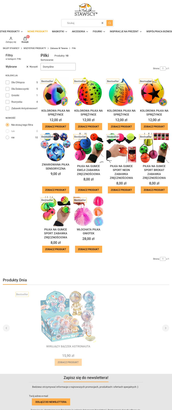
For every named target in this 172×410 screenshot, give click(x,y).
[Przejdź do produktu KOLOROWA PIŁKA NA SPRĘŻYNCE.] (56, 92)
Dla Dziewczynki (20, 88)
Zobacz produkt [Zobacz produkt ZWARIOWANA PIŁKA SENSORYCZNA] (55, 190)
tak (13, 131)
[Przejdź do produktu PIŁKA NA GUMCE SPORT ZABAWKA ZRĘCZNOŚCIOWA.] (56, 211)
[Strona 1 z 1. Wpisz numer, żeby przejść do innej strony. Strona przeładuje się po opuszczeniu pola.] (163, 68)
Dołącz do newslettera (50, 402)
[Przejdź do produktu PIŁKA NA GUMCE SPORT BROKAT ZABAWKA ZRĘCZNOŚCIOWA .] (154, 148)
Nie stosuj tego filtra (22, 124)
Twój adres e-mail (38, 396)
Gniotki (15, 95)
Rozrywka (16, 101)
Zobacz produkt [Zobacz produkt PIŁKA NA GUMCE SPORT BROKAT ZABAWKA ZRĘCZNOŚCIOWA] (154, 190)
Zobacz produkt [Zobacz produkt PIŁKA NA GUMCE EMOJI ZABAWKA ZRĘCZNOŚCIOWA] (88, 190)
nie (12, 137)
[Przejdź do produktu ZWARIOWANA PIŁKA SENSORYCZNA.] (56, 147)
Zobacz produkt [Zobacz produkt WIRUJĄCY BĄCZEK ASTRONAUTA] (68, 362)
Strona (156, 68)
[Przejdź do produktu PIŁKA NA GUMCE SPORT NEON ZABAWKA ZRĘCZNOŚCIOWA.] (121, 148)
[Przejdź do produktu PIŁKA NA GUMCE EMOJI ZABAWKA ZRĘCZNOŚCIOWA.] (88, 148)
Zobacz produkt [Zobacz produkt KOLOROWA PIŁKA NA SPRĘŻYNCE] (55, 126)
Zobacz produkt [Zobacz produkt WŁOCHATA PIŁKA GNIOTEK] (88, 249)
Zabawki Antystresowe (23, 108)
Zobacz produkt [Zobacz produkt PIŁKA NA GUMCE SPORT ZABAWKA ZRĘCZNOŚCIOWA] (55, 249)
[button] (109, 23)
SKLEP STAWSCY (11, 48)
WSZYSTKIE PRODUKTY (35, 48)
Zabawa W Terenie (59, 48)
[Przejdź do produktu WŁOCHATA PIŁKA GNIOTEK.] (88, 211)
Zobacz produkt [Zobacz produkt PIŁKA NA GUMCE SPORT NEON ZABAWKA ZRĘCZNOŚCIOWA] (121, 190)
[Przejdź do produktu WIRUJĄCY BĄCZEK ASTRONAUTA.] (68, 316)
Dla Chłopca (18, 82)
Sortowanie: (47, 59)
